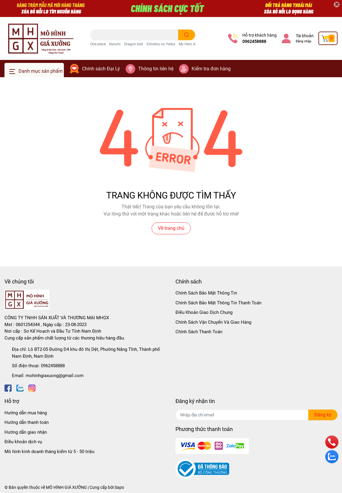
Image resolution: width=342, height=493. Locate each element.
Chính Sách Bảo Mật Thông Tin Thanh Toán (218, 303)
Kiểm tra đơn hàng (211, 69)
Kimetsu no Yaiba (161, 44)
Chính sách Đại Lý (101, 69)
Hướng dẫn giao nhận (25, 432)
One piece (98, 44)
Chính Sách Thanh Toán (198, 331)
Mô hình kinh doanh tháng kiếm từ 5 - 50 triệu (49, 451)
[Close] (337, 4)
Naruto (115, 44)
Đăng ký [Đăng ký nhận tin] (323, 415)
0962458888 (254, 41)
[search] (186, 35)
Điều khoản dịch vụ (23, 441)
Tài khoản (305, 35)
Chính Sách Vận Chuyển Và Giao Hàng (213, 322)
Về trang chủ (171, 228)
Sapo (119, 487)
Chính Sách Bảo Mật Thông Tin (206, 293)
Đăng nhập (303, 41)
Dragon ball (133, 44)
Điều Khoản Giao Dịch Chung (203, 312)
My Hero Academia (194, 44)
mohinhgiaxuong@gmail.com (55, 375)
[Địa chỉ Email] (256, 415)
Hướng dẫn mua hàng (25, 413)
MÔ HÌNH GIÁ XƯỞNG (66, 487)
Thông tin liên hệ (155, 69)
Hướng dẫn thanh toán (26, 422)
